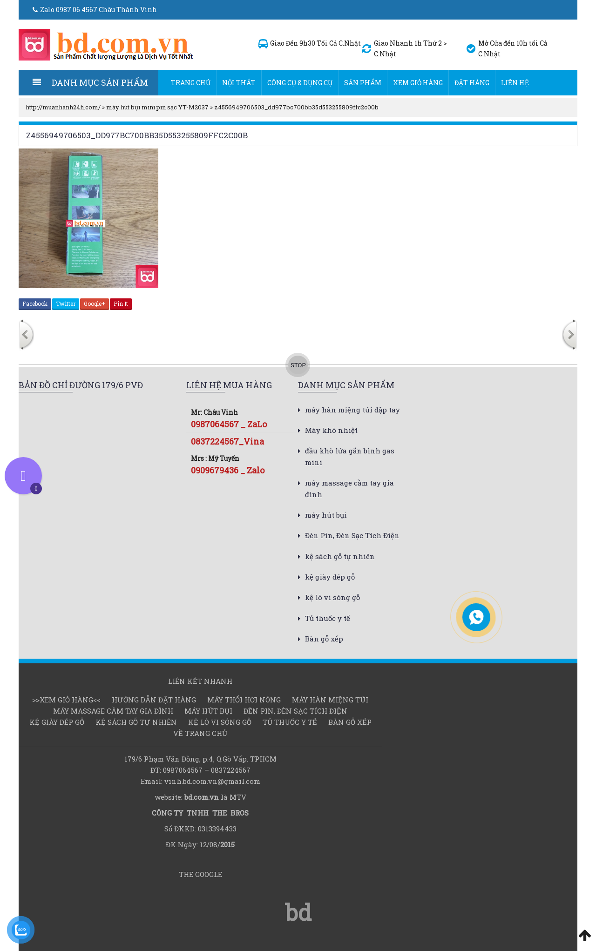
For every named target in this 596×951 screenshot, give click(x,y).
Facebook (34, 303)
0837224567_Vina (227, 441)
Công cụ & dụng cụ (299, 82)
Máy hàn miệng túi (330, 699)
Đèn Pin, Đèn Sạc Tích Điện (352, 535)
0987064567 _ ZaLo (229, 424)
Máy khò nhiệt (331, 430)
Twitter (65, 303)
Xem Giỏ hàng (418, 82)
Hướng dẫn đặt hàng (154, 699)
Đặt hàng (471, 82)
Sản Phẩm (362, 82)
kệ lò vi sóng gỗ (332, 597)
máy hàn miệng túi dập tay (352, 409)
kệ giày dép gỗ (330, 576)
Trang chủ (190, 82)
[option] (122, 336)
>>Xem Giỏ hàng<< (66, 699)
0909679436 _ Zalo (227, 470)
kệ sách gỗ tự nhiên (340, 556)
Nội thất (239, 82)
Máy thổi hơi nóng (244, 699)
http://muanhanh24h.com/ (63, 107)
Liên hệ (515, 82)
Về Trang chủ (200, 733)
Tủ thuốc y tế (327, 618)
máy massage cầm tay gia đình (113, 710)
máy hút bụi (326, 514)
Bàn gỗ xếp (324, 638)
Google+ (94, 303)
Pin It (121, 303)
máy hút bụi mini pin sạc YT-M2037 (157, 107)
